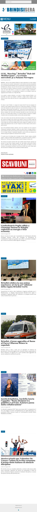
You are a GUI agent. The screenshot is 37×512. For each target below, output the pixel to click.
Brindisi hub (8, 176)
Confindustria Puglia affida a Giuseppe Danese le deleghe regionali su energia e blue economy (15, 228)
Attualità (3, 258)
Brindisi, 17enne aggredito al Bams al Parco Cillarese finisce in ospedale (18, 343)
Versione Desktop (18, 507)
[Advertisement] (18, 249)
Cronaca (3, 313)
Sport (3, 431)
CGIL (22, 176)
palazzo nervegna (7, 178)
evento (32, 176)
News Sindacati (4, 38)
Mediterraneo (17, 176)
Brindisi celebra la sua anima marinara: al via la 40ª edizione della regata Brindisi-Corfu (16, 285)
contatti (33, 19)
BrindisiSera (4, 196)
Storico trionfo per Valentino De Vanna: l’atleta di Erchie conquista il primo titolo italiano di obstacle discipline (18, 461)
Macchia (27, 176)
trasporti (15, 178)
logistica (21, 178)
